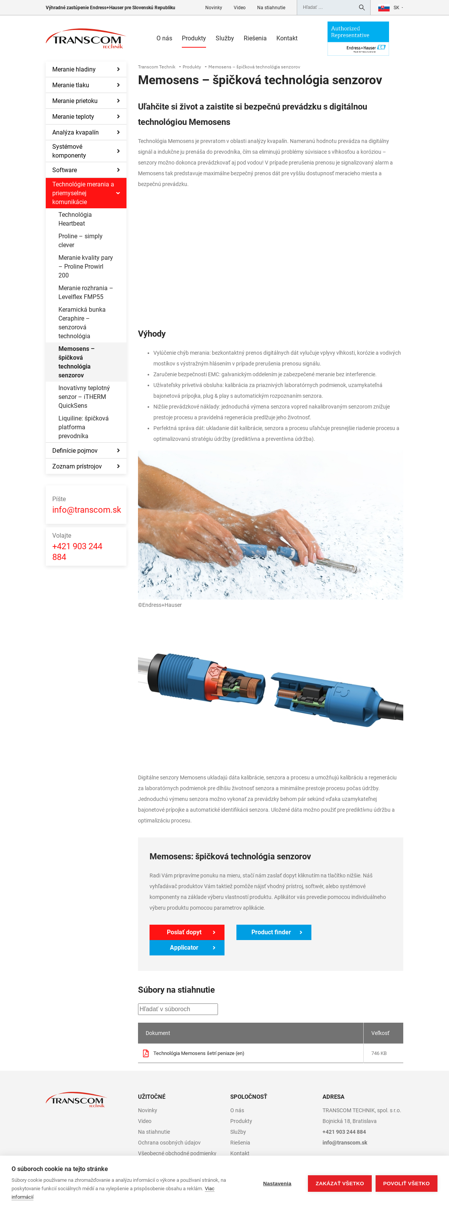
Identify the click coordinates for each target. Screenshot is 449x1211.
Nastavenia (277, 1183)
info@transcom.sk (86, 504)
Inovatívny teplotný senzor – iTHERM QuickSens (84, 396)
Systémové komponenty (69, 151)
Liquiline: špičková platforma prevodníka (83, 427)
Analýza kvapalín (75, 132)
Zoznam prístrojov (77, 466)
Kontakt (287, 38)
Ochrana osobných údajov (169, 1127)
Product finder (268, 932)
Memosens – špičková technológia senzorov (76, 362)
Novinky (213, 7)
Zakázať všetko (340, 1183)
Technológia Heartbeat (75, 219)
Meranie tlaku (70, 85)
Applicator (353, 932)
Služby (225, 38)
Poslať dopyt (183, 932)
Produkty (194, 38)
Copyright (149, 1149)
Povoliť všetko (406, 1183)
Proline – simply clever (80, 241)
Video (240, 7)
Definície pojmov (75, 450)
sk (396, 7)
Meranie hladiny (74, 69)
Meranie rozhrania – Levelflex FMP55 (85, 292)
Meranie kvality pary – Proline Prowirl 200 (85, 266)
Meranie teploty (73, 116)
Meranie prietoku (75, 101)
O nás (164, 38)
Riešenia (255, 38)
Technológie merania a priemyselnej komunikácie (83, 193)
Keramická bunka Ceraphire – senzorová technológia (82, 323)
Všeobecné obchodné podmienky (177, 1138)
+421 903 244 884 (77, 546)
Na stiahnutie (271, 7)
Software (64, 170)
